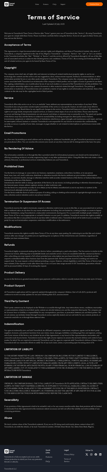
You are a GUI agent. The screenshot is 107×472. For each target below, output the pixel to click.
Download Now (94, 4)
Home (37, 4)
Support (63, 4)
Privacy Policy (69, 454)
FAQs (54, 4)
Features (46, 4)
